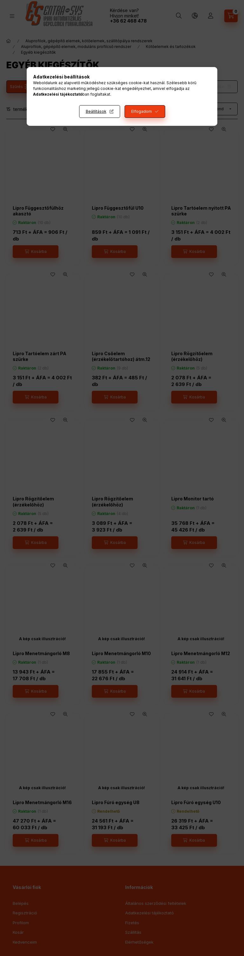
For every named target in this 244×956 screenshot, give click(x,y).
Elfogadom (141, 111)
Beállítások (96, 111)
